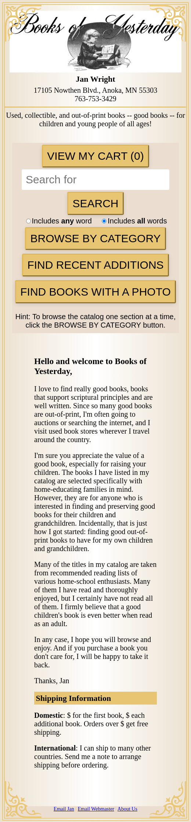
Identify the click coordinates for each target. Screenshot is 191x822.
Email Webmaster (96, 809)
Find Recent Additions (95, 265)
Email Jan (64, 809)
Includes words (134, 221)
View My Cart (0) (95, 156)
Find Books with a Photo (95, 292)
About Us (127, 809)
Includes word (63, 221)
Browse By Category (95, 238)
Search (95, 203)
